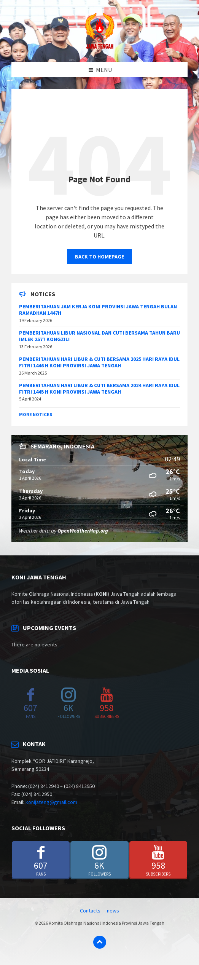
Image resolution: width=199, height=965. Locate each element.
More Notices (35, 414)
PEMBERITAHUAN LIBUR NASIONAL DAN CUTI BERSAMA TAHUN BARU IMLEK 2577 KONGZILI (99, 336)
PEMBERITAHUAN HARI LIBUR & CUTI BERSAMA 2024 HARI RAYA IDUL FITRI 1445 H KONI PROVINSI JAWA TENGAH (99, 388)
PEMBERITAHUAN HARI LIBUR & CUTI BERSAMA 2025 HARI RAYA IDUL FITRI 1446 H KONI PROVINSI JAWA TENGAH (99, 362)
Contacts (90, 910)
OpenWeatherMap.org (82, 530)
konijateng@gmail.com (51, 802)
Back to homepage (99, 256)
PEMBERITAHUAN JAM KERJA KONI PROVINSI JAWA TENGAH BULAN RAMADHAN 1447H (98, 309)
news (113, 910)
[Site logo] (100, 47)
